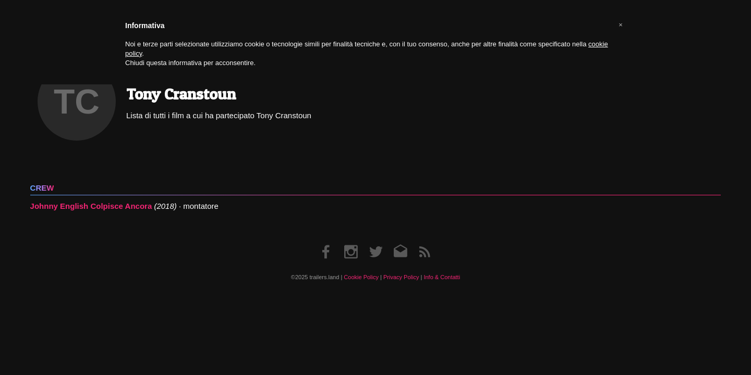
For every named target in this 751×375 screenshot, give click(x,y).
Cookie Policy (361, 277)
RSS (424, 241)
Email (400, 241)
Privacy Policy (401, 277)
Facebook (326, 241)
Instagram (351, 241)
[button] (620, 25)
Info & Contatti (441, 277)
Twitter (376, 241)
